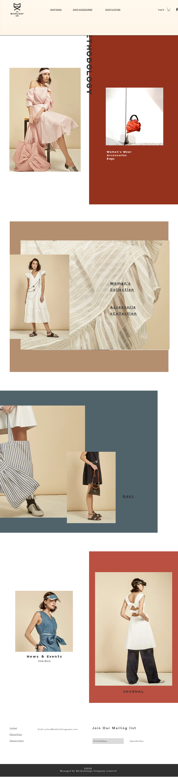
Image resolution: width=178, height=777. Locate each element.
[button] (169, 9)
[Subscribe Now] (136, 741)
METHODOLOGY (88, 60)
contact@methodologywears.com (61, 729)
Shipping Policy (17, 741)
